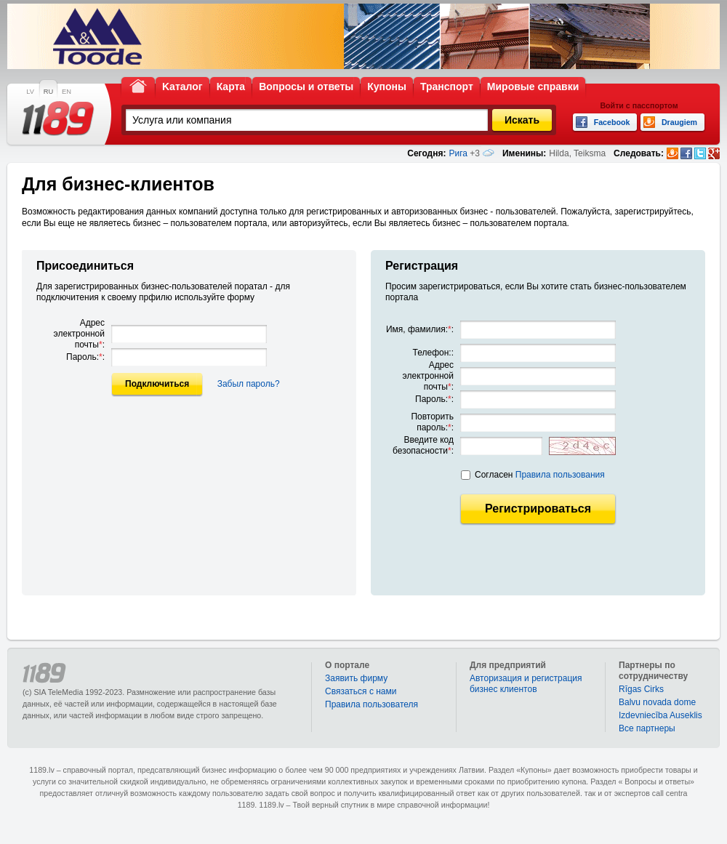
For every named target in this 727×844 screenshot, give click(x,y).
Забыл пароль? (248, 384)
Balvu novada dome (657, 702)
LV (30, 91)
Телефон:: (433, 352)
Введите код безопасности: (423, 445)
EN (66, 91)
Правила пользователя (371, 704)
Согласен (540, 475)
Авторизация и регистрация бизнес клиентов (526, 683)
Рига (458, 153)
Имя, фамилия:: (420, 329)
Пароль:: (85, 357)
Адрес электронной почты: (79, 334)
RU (48, 91)
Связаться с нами (360, 691)
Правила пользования (560, 475)
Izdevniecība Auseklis (660, 715)
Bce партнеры (647, 728)
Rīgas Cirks (641, 689)
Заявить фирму (356, 678)
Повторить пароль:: (432, 422)
